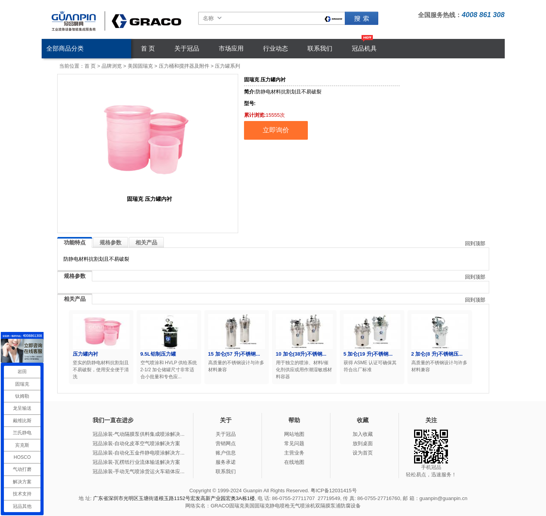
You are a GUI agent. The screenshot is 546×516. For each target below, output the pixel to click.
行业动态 (275, 48)
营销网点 (226, 443)
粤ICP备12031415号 (334, 490)
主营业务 (294, 453)
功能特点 (75, 242)
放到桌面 (363, 443)
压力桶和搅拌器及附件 (184, 66)
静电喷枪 (280, 506)
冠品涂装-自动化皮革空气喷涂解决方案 (136, 443)
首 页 (148, 48)
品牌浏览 (112, 66)
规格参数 (110, 242)
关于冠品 (186, 48)
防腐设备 (351, 506)
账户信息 (226, 453)
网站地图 (294, 434)
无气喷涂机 (302, 506)
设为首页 (363, 453)
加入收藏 (363, 434)
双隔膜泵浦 (328, 506)
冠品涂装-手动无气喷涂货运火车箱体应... (138, 471)
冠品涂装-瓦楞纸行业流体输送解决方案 (136, 462)
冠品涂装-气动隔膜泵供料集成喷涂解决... (138, 434)
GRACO (220, 506)
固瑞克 (361, 18)
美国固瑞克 (140, 66)
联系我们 (319, 48)
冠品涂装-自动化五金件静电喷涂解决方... (138, 453)
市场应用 (231, 48)
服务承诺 (226, 462)
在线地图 (294, 462)
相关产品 (146, 242)
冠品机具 (364, 48)
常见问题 (294, 443)
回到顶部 (475, 243)
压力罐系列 (227, 66)
